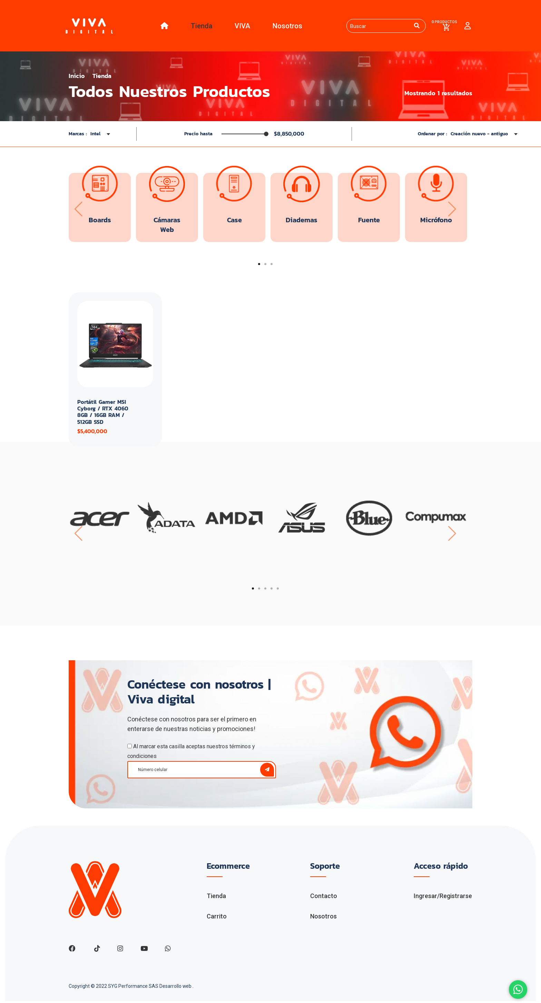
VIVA (241, 26)
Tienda (200, 26)
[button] (259, 265)
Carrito (217, 917)
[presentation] (78, 210)
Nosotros (286, 26)
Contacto (323, 897)
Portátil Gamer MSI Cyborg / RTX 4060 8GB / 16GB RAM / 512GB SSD (102, 413)
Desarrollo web (176, 988)
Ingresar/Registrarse (443, 897)
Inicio (77, 77)
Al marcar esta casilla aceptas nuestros (191, 753)
